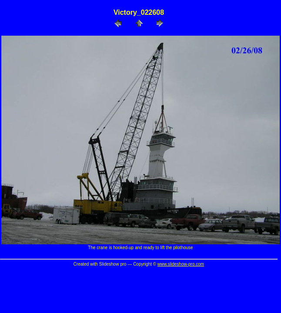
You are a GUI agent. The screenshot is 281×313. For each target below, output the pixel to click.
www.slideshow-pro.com (180, 264)
